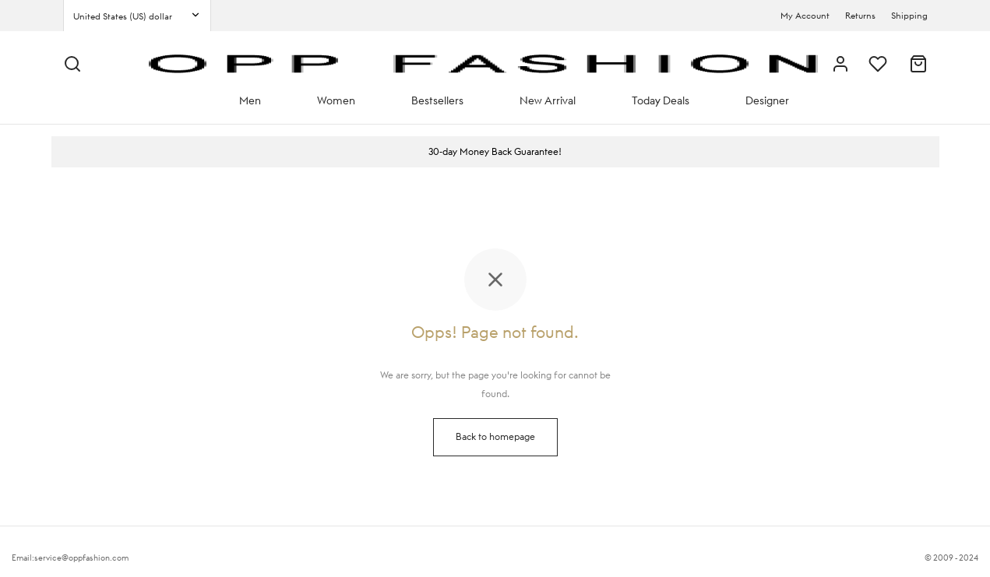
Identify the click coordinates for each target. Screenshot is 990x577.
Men (250, 100)
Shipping (909, 15)
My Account (805, 15)
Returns (860, 15)
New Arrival (548, 100)
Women (336, 100)
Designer (767, 100)
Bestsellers (437, 100)
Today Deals (660, 100)
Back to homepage (495, 436)
